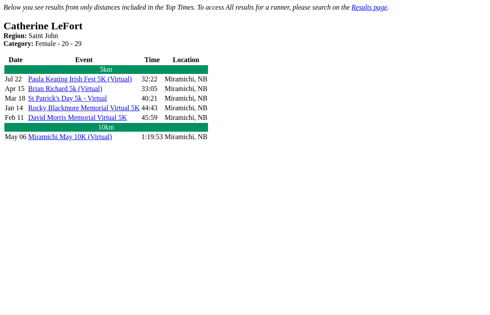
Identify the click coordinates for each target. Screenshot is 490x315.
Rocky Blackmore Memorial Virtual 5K (84, 108)
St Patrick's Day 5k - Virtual (67, 98)
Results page (369, 7)
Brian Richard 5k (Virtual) (65, 88)
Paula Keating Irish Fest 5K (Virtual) (80, 79)
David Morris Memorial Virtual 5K (77, 117)
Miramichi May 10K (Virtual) (70, 136)
